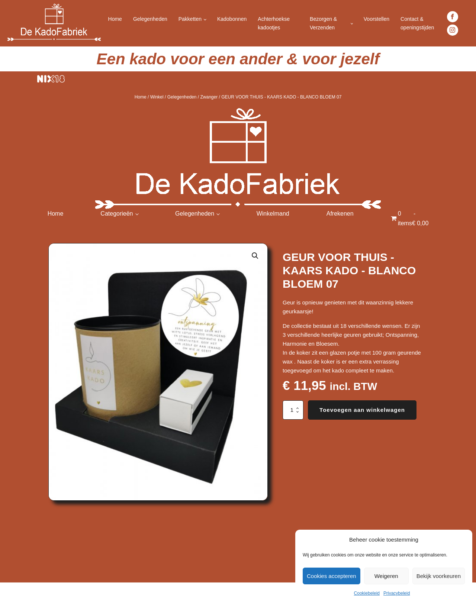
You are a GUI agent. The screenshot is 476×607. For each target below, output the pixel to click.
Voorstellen (376, 19)
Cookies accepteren (331, 576)
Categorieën (116, 213)
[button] (255, 255)
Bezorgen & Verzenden (323, 23)
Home (115, 19)
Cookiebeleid (367, 593)
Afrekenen (340, 213)
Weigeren (386, 576)
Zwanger (209, 97)
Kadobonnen (232, 19)
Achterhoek (22, 594)
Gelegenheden (150, 19)
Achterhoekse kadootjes (274, 23)
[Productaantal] (293, 410)
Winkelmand (273, 213)
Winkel (157, 97)
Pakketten (190, 19)
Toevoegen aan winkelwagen (362, 410)
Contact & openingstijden (417, 23)
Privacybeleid (396, 593)
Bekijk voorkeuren (438, 576)
